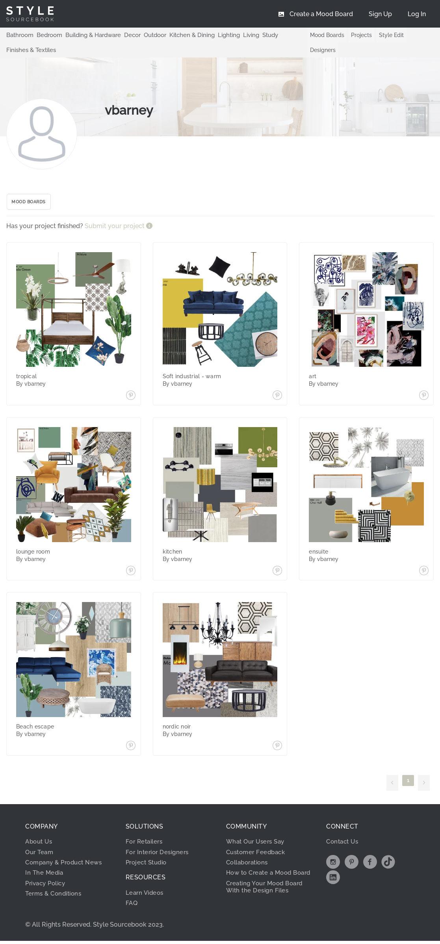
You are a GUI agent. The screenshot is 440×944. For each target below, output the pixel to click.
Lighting (216, 35)
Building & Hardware (88, 35)
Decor (126, 35)
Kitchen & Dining (182, 35)
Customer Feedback (258, 855)
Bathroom (19, 35)
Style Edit (386, 35)
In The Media (45, 875)
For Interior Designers (159, 855)
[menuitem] (417, 13)
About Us (40, 844)
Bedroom (46, 35)
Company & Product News (66, 865)
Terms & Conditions (55, 896)
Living (238, 35)
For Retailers (146, 844)
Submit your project (115, 229)
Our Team (40, 855)
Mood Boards (322, 35)
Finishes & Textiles (29, 49)
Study (256, 35)
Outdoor (147, 35)
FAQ (132, 906)
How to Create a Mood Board (261, 879)
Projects (357, 35)
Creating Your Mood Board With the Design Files (268, 897)
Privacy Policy (47, 886)
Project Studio (148, 865)
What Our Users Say (258, 844)
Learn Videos (146, 895)
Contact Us (343, 844)
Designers (318, 50)
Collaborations (249, 865)
